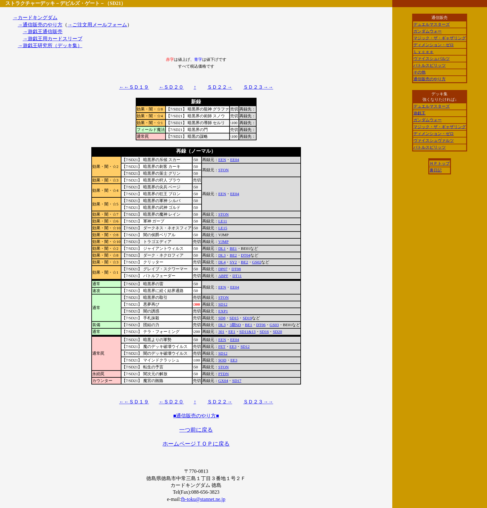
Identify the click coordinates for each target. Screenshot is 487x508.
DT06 (261, 324)
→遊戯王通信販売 (42, 31)
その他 (419, 72)
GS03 (274, 324)
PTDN (223, 373)
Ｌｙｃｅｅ (423, 51)
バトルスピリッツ (429, 65)
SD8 (221, 318)
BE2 (233, 255)
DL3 (222, 255)
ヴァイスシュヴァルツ (433, 140)
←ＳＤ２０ (171, 87)
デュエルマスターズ (431, 24)
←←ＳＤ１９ (134, 87)
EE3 (233, 346)
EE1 (231, 331)
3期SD (235, 324)
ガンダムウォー (427, 31)
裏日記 (436, 170)
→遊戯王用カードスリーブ (52, 38)
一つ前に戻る (196, 430)
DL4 (222, 262)
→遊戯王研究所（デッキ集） (50, 45)
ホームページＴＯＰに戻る (196, 444)
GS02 (257, 262)
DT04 (245, 255)
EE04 (234, 159)
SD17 (236, 380)
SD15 (234, 318)
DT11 (237, 275)
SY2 (233, 262)
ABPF (223, 275)
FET (221, 346)
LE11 (222, 221)
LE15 (222, 228)
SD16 (264, 331)
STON (223, 170)
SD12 (223, 304)
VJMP (223, 241)
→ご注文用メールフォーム (97, 24)
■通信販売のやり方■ (196, 415)
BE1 (233, 248)
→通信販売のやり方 (40, 24)
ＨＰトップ (440, 163)
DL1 (222, 248)
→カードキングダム (35, 17)
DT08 (236, 269)
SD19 (247, 318)
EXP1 (223, 311)
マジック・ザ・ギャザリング (439, 38)
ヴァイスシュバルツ (431, 58)
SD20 (277, 331)
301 (221, 331)
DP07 (223, 269)
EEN (222, 159)
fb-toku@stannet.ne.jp (203, 499)
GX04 (223, 380)
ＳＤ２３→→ (258, 87)
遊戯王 (419, 113)
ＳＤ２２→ (219, 87)
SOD (222, 360)
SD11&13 (247, 331)
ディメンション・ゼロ (433, 45)
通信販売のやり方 (429, 79)
